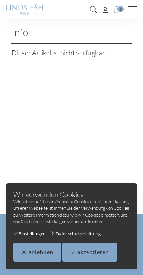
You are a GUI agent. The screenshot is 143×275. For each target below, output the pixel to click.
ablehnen (37, 252)
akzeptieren (89, 252)
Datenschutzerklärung (75, 233)
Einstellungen (29, 233)
